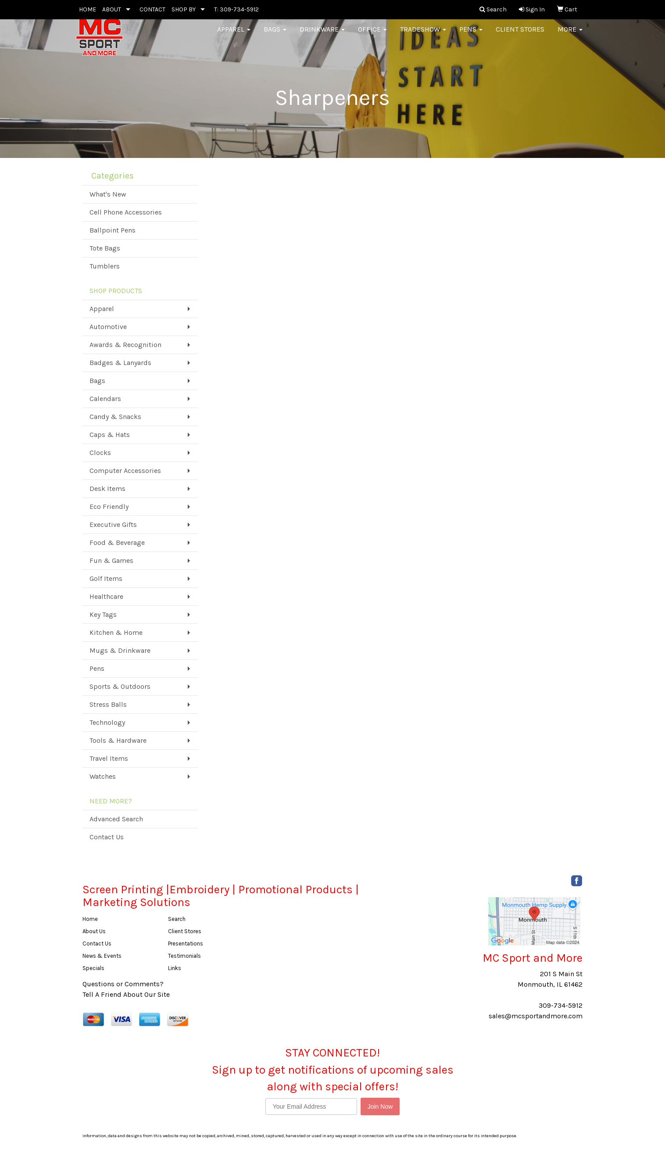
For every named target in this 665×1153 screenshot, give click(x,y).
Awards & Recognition (125, 344)
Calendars (105, 398)
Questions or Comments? (123, 984)
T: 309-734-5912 (236, 9)
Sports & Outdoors (119, 686)
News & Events (102, 955)
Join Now (380, 1106)
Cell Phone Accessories (125, 212)
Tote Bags (104, 248)
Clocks (100, 452)
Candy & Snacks (115, 416)
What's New (107, 194)
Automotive (108, 326)
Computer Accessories (125, 470)
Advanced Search (116, 819)
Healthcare (106, 596)
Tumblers (104, 266)
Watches (102, 776)
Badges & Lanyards (120, 362)
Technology (107, 722)
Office (372, 35)
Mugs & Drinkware (119, 650)
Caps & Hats (109, 434)
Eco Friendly (109, 506)
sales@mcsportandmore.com (536, 1016)
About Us (94, 931)
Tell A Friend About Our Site (126, 994)
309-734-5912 (561, 1005)
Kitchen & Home (116, 632)
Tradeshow (423, 35)
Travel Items (108, 758)
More (570, 35)
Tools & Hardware (118, 740)
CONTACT (152, 9)
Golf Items (105, 578)
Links (174, 968)
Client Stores (520, 35)
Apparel (233, 35)
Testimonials (184, 955)
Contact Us (106, 837)
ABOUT (111, 9)
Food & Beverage (117, 542)
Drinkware (322, 35)
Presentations (185, 943)
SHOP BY (184, 9)
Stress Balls (108, 704)
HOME (87, 9)
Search (177, 919)
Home (90, 919)
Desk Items (107, 488)
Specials (93, 968)
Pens (471, 35)
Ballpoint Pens (112, 230)
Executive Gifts (113, 524)
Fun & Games (111, 560)
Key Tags (103, 614)
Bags (275, 35)
